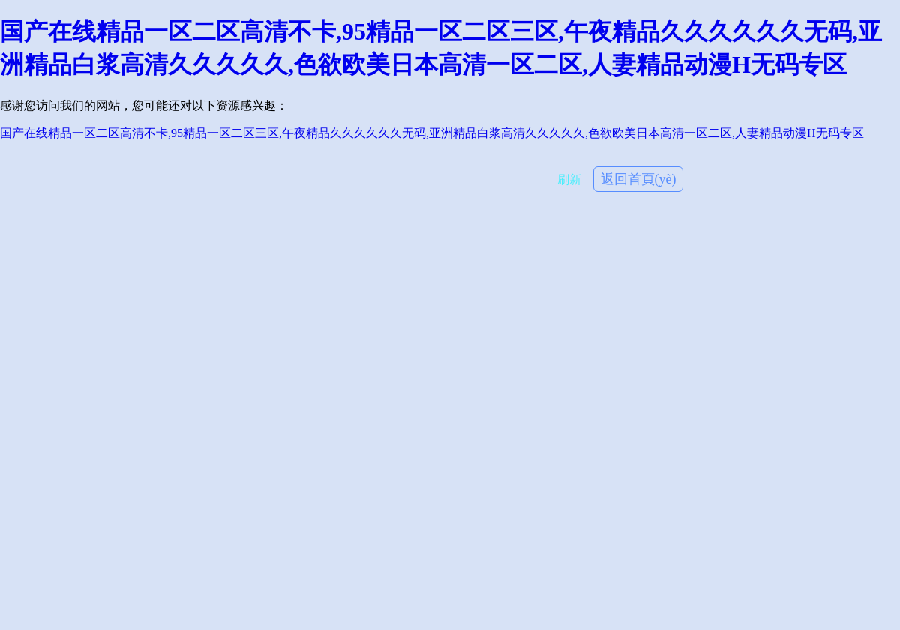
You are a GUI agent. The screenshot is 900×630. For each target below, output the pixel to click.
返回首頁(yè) (638, 179)
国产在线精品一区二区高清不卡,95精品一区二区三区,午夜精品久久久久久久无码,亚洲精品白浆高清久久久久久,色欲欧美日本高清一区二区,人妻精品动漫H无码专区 (432, 133)
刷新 (569, 179)
